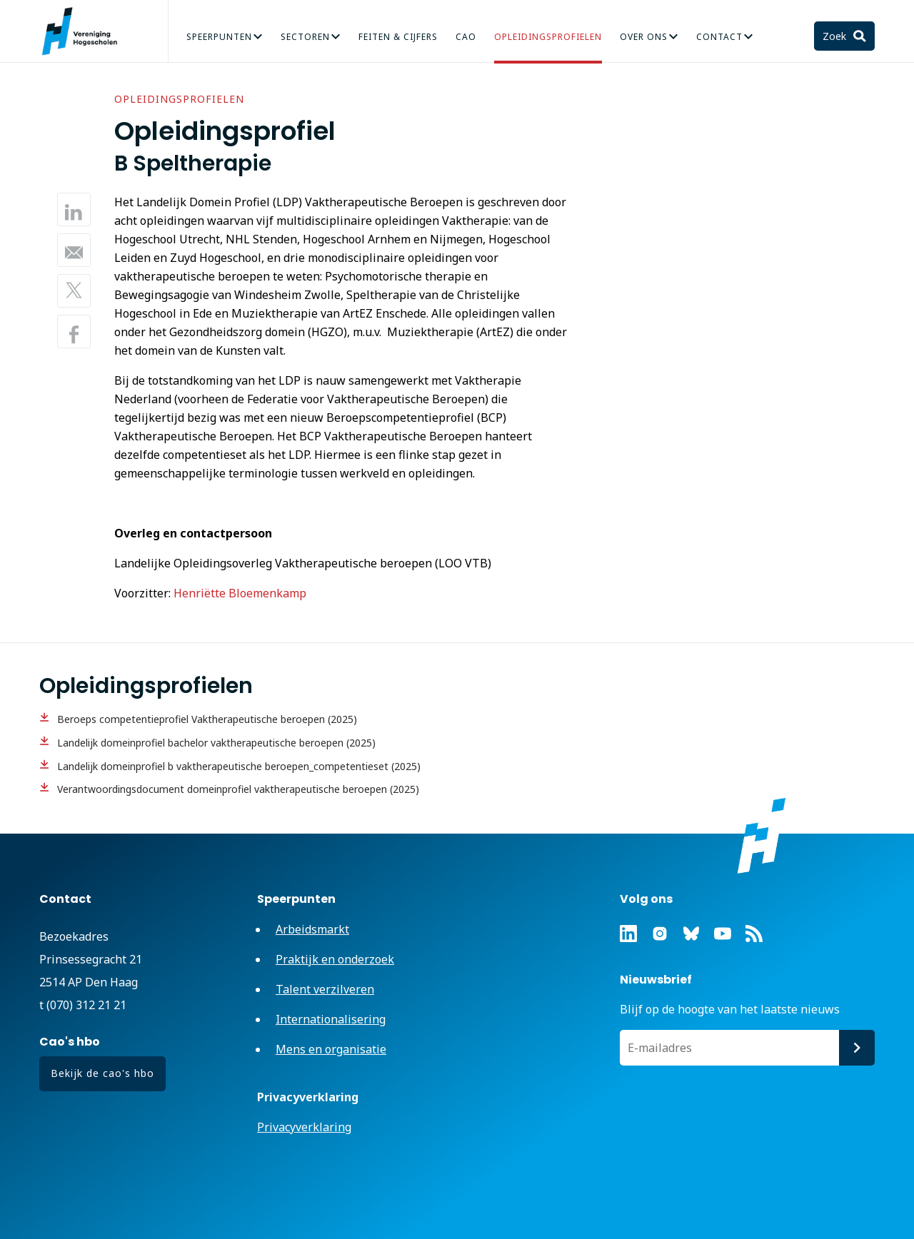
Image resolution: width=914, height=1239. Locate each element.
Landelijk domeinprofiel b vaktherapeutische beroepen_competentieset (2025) (239, 766)
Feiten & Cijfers (398, 37)
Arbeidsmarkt (312, 929)
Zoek (836, 36)
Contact (719, 37)
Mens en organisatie (331, 1049)
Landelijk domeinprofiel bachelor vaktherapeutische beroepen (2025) (216, 742)
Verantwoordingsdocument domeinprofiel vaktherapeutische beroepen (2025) (238, 789)
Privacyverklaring (304, 1127)
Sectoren (305, 37)
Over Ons (644, 37)
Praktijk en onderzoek (335, 959)
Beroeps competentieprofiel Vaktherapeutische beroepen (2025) (207, 719)
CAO (466, 37)
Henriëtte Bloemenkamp (240, 593)
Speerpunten (219, 37)
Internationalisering (331, 1019)
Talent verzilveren (325, 989)
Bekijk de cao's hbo (102, 1073)
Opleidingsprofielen (548, 37)
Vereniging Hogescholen (85, 31)
